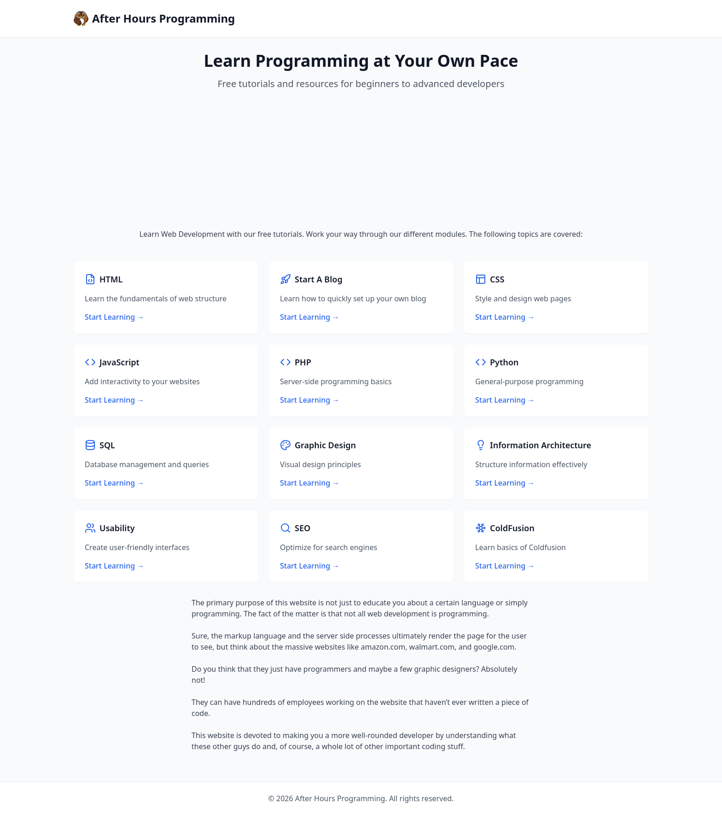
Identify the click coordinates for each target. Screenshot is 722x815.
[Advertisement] (361, 159)
